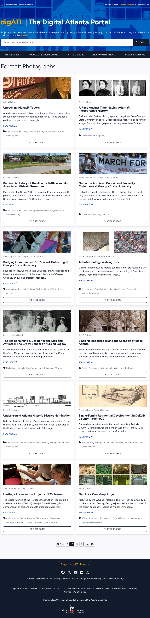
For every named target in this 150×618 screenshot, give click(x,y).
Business (23, 131)
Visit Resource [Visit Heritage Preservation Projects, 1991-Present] (37, 529)
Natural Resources (90, 293)
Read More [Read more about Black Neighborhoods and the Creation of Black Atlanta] (86, 362)
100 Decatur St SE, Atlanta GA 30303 (90, 600)
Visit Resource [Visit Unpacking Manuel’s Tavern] (37, 142)
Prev (60, 544)
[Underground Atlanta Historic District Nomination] (37, 396)
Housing (119, 442)
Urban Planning (13, 214)
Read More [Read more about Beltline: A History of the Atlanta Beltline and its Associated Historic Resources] (10, 205)
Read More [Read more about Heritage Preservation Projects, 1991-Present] (10, 512)
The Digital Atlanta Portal (55, 22)
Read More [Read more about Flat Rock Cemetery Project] (86, 512)
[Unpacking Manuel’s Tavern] (37, 88)
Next (89, 544)
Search (141, 42)
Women (9, 293)
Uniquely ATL (12, 135)
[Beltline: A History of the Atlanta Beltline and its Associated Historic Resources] (37, 163)
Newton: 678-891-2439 (75, 592)
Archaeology (105, 518)
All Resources (13, 55)
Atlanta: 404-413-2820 (49, 588)
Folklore (32, 131)
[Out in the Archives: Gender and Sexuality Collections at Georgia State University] (113, 163)
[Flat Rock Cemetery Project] (113, 475)
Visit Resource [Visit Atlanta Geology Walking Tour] (112, 300)
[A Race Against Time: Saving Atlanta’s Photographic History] (113, 88)
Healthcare (31, 368)
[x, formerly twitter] (69, 572)
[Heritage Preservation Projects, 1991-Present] (37, 475)
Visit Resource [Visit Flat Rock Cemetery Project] (112, 529)
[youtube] (75, 572)
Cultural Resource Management (33, 442)
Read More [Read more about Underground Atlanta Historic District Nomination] (10, 434)
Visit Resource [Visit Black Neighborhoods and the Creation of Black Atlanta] (112, 375)
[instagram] (87, 572)
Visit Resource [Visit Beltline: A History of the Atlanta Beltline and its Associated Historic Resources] (37, 221)
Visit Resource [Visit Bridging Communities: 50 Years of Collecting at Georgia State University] (37, 300)
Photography (99, 135)
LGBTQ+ (105, 214)
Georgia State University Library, (58, 600)
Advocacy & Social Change (44, 55)
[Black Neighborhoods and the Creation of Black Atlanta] (113, 321)
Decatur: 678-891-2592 (98, 588)
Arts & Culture (76, 55)
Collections (87, 135)
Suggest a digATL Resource (75, 564)
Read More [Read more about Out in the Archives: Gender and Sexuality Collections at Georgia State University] (86, 205)
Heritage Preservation (47, 131)
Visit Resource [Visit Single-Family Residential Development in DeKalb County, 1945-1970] (112, 453)
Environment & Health (104, 55)
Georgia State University (55, 289)
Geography (55, 518)
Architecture (12, 131)
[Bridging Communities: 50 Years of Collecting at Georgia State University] (37, 242)
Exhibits (96, 214)
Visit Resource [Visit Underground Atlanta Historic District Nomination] (37, 453)
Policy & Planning (135, 55)
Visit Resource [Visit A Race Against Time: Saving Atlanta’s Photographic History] (112, 142)
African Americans (14, 289)
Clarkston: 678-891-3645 (73, 588)
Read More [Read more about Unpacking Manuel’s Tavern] (10, 126)
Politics (61, 131)
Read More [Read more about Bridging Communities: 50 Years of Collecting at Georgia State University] (10, 283)
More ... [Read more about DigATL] (25, 35)
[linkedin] (81, 572)
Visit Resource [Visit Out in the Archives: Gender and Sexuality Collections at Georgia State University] (112, 221)
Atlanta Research (126, 5)
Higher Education (45, 368)
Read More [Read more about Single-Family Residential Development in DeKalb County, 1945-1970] (86, 437)
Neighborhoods (57, 210)
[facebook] (63, 572)
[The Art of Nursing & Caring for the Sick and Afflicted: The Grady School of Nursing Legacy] (37, 321)
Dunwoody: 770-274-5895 (123, 588)
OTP (142, 442)
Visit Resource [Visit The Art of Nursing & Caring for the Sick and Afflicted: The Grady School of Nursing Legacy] (37, 375)
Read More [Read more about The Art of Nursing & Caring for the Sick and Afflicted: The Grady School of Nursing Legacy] (10, 362)
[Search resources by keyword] (67, 42)
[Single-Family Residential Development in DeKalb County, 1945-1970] (113, 396)
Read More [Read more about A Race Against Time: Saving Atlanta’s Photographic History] (86, 129)
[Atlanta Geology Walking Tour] (113, 242)
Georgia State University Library (17, 4)
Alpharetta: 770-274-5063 (24, 588)
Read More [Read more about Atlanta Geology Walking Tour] (86, 280)
